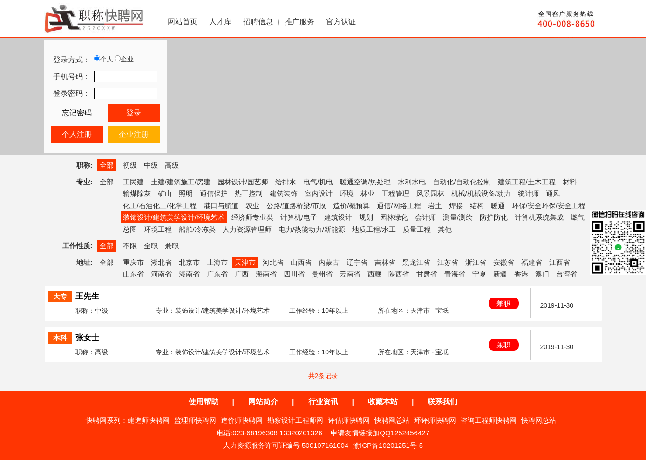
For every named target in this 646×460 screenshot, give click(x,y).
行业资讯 (323, 402)
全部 (107, 165)
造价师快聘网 (242, 420)
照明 (186, 193)
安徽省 (503, 262)
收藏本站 (383, 402)
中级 (151, 165)
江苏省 (447, 262)
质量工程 (417, 229)
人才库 (220, 22)
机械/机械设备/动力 (481, 193)
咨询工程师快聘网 (489, 420)
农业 (252, 206)
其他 (445, 229)
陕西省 (398, 274)
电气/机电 (318, 182)
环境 (347, 193)
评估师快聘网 (349, 420)
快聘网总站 (391, 420)
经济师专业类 (252, 217)
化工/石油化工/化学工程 (160, 206)
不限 (130, 246)
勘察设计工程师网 (295, 420)
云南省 (350, 274)
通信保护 (214, 193)
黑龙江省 (416, 262)
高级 (172, 165)
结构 (477, 206)
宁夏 (479, 274)
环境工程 (158, 229)
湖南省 (189, 274)
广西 (242, 274)
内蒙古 (329, 262)
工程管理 (395, 193)
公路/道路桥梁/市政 (296, 206)
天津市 (245, 262)
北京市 (189, 262)
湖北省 (161, 262)
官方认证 (341, 22)
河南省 (161, 274)
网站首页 (182, 22)
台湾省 (566, 274)
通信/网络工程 (399, 206)
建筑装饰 (284, 193)
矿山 (165, 193)
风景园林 (430, 193)
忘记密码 (77, 113)
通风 (553, 193)
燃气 (578, 217)
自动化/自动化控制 (461, 182)
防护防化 (494, 217)
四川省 (294, 274)
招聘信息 (258, 22)
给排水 (285, 182)
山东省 (133, 274)
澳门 (542, 274)
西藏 (374, 274)
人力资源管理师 (247, 229)
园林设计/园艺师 (243, 182)
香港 (521, 274)
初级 (130, 165)
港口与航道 (221, 206)
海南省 (266, 274)
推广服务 (299, 22)
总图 (130, 229)
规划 (366, 217)
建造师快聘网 (149, 420)
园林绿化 (394, 217)
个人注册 (77, 134)
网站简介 (263, 402)
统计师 (528, 193)
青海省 (454, 274)
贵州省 (322, 274)
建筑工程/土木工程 (527, 182)
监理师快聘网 (195, 420)
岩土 (435, 206)
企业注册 (134, 134)
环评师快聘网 (435, 420)
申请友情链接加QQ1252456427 (380, 433)
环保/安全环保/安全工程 (548, 206)
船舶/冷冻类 (197, 229)
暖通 (498, 206)
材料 (570, 182)
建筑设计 (338, 217)
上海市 (217, 262)
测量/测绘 (458, 217)
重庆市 (133, 262)
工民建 (133, 182)
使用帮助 (203, 402)
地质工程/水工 (374, 229)
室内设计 (319, 193)
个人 (103, 59)
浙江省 (475, 262)
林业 (367, 193)
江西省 (559, 262)
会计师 (425, 217)
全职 (151, 246)
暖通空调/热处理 (365, 182)
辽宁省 (357, 262)
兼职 (172, 246)
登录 (133, 113)
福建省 (531, 262)
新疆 (500, 274)
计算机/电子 (298, 217)
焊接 (456, 206)
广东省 (217, 274)
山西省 (301, 262)
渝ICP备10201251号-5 (388, 445)
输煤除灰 (137, 193)
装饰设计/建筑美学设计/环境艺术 (173, 217)
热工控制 (249, 193)
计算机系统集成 (539, 217)
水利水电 (412, 182)
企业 (124, 59)
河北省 (273, 262)
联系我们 (442, 402)
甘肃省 (426, 274)
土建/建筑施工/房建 (181, 182)
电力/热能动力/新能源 (312, 229)
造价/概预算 (351, 206)
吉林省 (384, 262)
